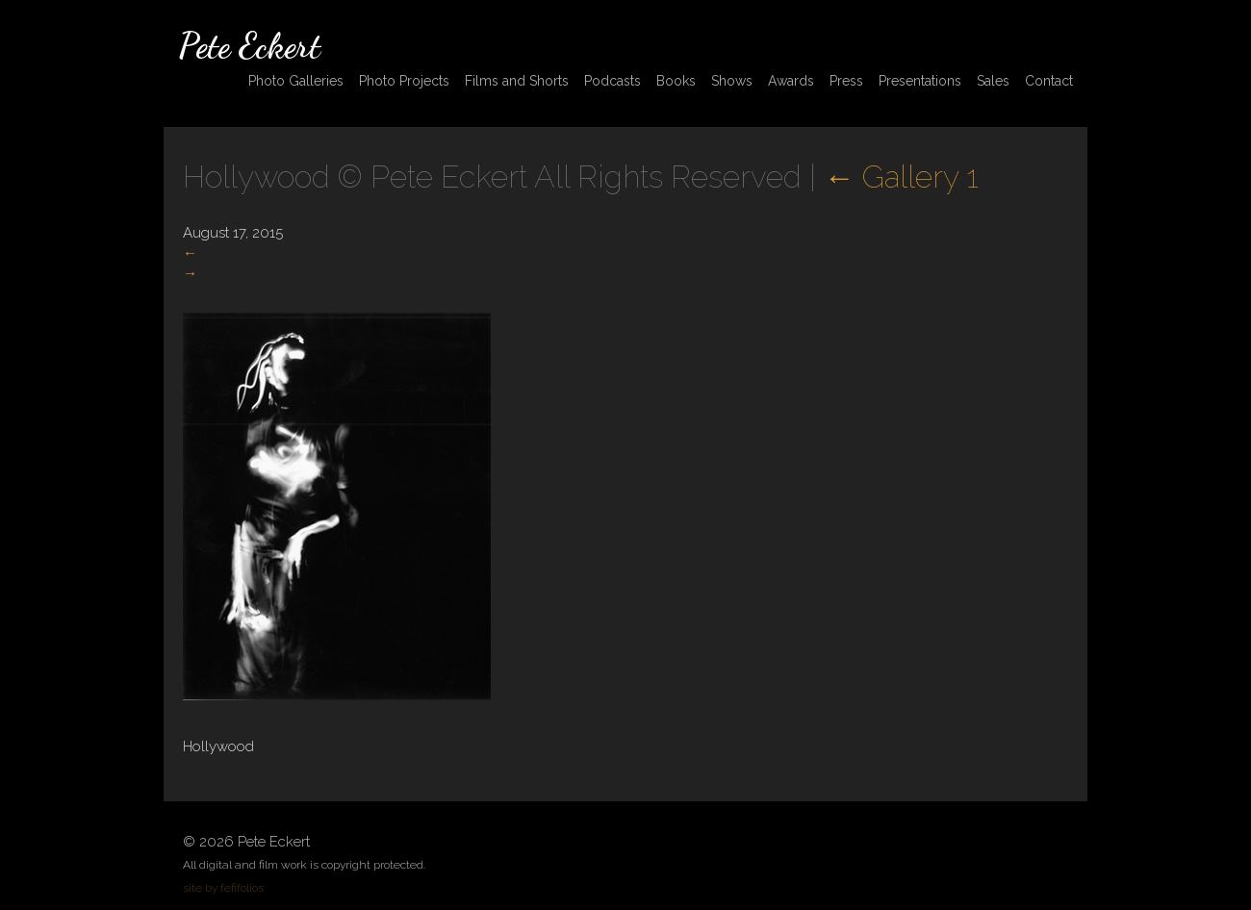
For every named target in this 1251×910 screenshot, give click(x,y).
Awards (791, 80)
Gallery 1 (901, 176)
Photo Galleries (296, 80)
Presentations (920, 80)
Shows (732, 80)
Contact (1049, 80)
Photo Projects (404, 80)
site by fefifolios (223, 888)
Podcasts (612, 80)
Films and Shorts (517, 80)
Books (676, 80)
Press (846, 80)
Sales (993, 80)
